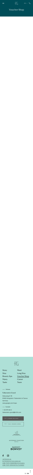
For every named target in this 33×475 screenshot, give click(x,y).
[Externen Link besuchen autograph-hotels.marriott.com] (16, 441)
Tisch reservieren (14, 424)
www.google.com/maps (9, 403)
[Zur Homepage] (16, 4)
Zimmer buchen (13, 418)
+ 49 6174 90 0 (7, 410)
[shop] (16, 186)
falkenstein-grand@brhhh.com (11, 412)
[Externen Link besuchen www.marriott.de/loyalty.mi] (16, 448)
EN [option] (28, 473)
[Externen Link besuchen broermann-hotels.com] (16, 433)
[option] (28, 473)
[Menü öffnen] (3, 3)
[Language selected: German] (27, 474)
